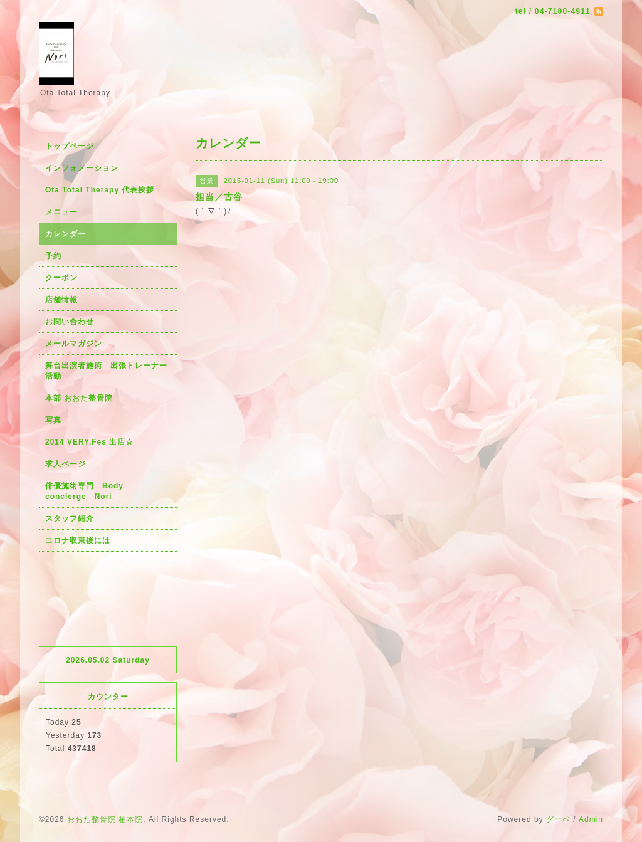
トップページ (69, 146)
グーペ (558, 819)
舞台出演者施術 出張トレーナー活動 (106, 371)
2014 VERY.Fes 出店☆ (89, 442)
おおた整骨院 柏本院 (105, 819)
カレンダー (65, 233)
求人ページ (65, 464)
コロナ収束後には (77, 540)
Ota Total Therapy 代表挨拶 (99, 190)
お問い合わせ (69, 321)
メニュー (61, 212)
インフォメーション (81, 168)
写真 (53, 420)
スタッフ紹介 (69, 518)
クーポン (61, 277)
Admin (591, 819)
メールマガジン (73, 343)
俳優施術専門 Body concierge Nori (88, 491)
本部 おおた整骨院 (79, 398)
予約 (53, 255)
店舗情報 (61, 299)
